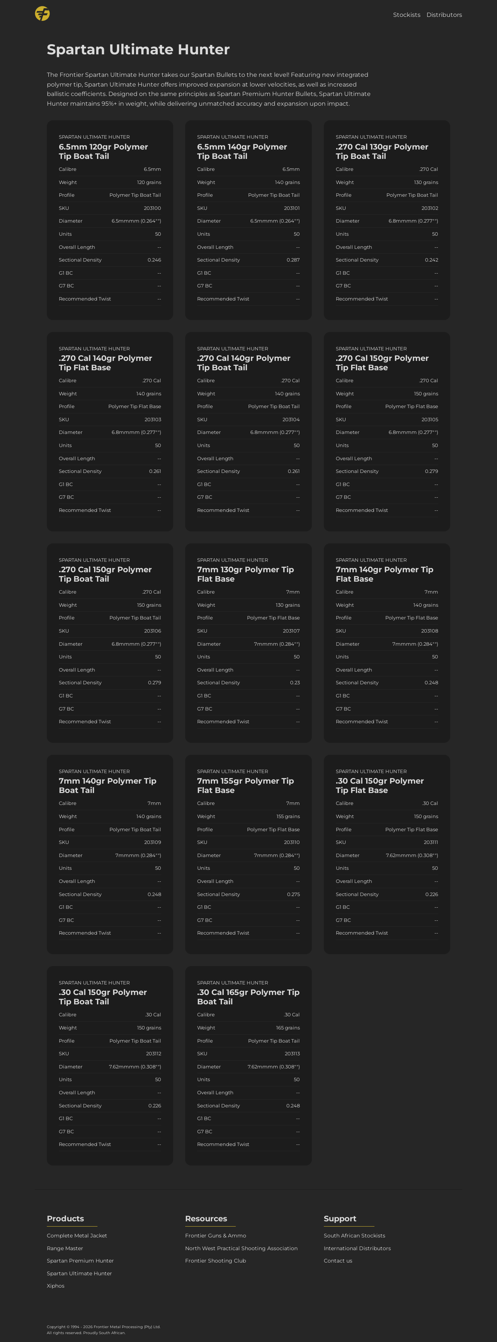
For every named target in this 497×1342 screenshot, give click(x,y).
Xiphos (55, 1285)
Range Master (65, 1248)
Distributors (444, 14)
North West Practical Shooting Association (241, 1248)
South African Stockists (354, 1235)
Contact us (338, 1260)
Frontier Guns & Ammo (215, 1235)
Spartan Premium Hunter (80, 1260)
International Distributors (357, 1248)
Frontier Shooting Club (215, 1260)
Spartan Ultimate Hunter (79, 1273)
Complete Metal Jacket (77, 1235)
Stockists (407, 14)
